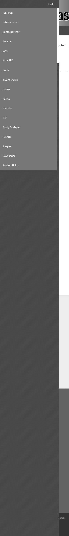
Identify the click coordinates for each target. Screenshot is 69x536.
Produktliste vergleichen (18, 493)
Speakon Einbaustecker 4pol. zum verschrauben (34, 126)
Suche (8, 499)
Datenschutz (11, 407)
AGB (7, 413)
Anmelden (63, 5)
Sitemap (9, 442)
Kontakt (9, 436)
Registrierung (56, 5)
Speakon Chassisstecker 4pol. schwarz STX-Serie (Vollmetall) (34, 266)
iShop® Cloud (40, 522)
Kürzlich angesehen (16, 488)
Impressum (11, 419)
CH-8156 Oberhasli (21, 323)
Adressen (10, 465)
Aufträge (10, 471)
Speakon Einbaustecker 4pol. (34, 194)
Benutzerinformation (16, 459)
